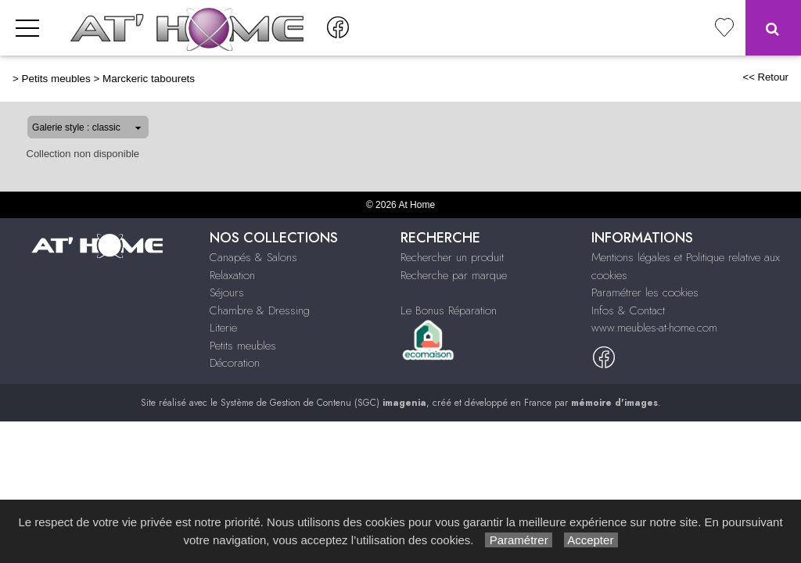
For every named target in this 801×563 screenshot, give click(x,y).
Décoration (235, 362)
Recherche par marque (453, 275)
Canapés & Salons (253, 257)
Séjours (227, 292)
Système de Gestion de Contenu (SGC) (323, 403)
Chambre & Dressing (260, 310)
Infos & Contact (628, 310)
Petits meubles (56, 78)
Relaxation (232, 275)
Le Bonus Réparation (448, 310)
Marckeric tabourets (148, 78)
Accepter (591, 540)
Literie (223, 327)
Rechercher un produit (452, 257)
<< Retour (765, 77)
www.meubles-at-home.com (654, 327)
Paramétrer (518, 540)
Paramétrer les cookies (645, 292)
